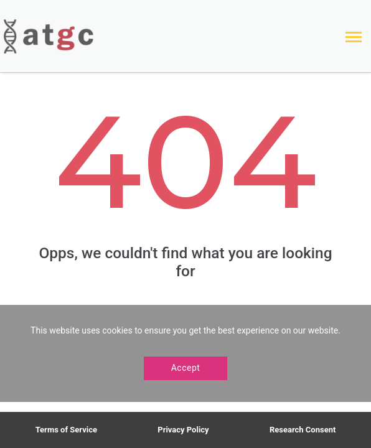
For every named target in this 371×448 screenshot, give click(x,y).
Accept (185, 368)
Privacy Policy (183, 429)
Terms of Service (66, 429)
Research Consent (303, 429)
